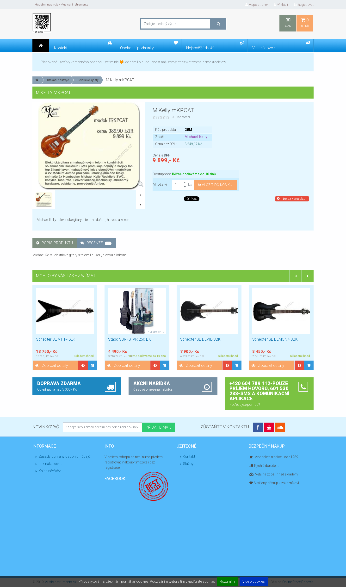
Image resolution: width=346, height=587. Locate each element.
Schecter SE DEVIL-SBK (200, 339)
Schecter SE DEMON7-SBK (275, 339)
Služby (188, 464)
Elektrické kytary (88, 80)
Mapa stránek (256, 4)
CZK (288, 23)
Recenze (95, 243)
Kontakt (189, 456)
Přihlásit (281, 4)
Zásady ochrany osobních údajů (64, 456)
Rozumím (227, 581)
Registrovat (304, 4)
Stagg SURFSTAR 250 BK (129, 339)
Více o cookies (253, 581)
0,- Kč (305, 23)
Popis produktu (54, 243)
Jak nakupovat (50, 464)
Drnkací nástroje (58, 80)
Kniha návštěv (50, 471)
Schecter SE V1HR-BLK (55, 339)
